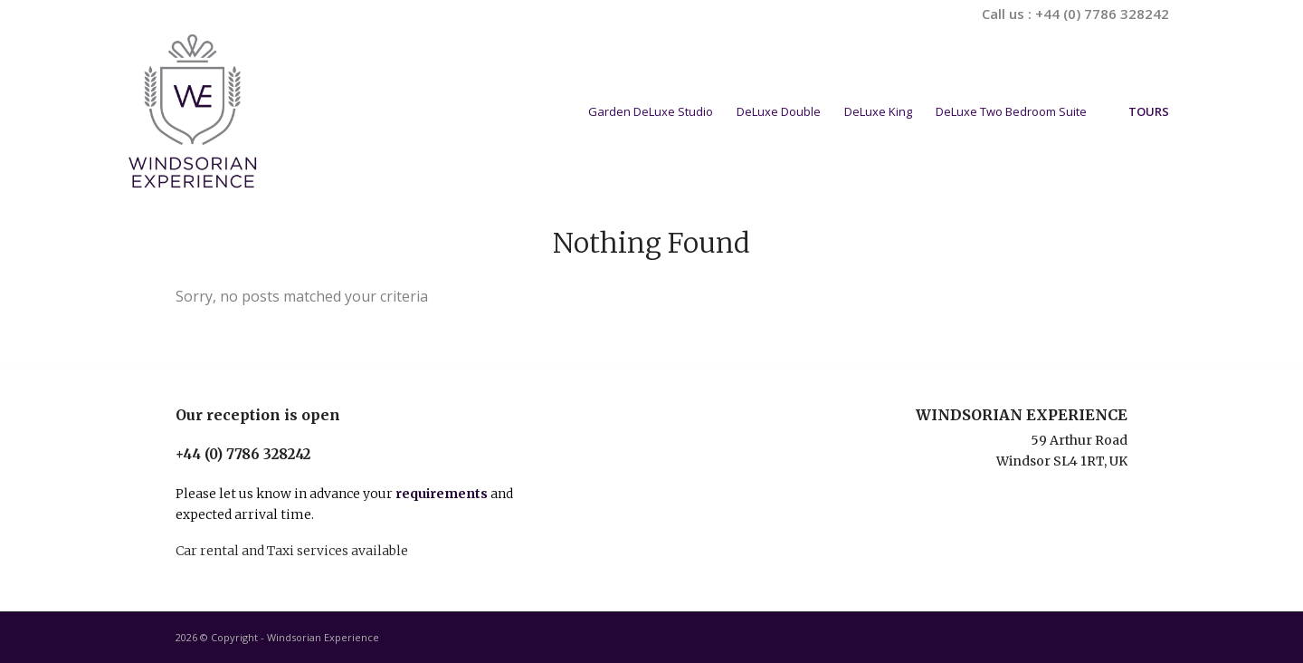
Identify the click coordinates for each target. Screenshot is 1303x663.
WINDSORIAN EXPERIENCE (1021, 415)
